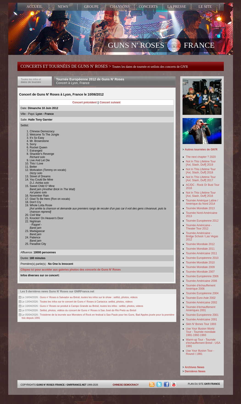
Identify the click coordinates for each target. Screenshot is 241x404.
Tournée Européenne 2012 (202, 220)
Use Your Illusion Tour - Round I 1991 (200, 352)
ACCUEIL (34, 6)
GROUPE (91, 6)
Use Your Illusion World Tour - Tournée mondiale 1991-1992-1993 (201, 332)
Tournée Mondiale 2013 (200, 208)
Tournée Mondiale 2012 (200, 244)
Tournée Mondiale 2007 (200, 271)
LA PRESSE (176, 6)
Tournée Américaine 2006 (201, 281)
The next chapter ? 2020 (201, 156)
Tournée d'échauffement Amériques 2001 (200, 308)
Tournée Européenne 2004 (202, 293)
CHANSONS (120, 6)
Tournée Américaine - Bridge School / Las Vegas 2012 (202, 236)
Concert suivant (110, 102)
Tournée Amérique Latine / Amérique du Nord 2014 (202, 202)
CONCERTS (148, 6)
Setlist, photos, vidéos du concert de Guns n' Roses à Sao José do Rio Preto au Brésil (88, 310)
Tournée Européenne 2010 (202, 258)
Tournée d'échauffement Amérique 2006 (200, 287)
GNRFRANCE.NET (76, 385)
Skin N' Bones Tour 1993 (201, 324)
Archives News (194, 367)
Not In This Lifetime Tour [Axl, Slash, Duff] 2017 (201, 178)
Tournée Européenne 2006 (202, 276)
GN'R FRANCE (212, 384)
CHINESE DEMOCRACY (126, 385)
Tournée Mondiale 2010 (200, 262)
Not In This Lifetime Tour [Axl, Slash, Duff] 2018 (201, 171)
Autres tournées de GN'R (201, 149)
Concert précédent (84, 102)
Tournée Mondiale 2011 (200, 248)
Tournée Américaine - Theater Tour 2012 (199, 227)
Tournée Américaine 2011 (201, 253)
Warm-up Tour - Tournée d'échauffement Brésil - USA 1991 (203, 343)
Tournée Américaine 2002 (201, 302)
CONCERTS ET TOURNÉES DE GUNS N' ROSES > (104, 66)
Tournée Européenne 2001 (202, 314)
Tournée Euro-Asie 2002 (201, 297)
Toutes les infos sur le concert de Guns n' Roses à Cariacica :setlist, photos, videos (86, 301)
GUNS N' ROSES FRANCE (161, 45)
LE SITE (205, 6)
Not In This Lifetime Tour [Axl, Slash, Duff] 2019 (201, 163)
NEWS (63, 6)
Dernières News (195, 371)
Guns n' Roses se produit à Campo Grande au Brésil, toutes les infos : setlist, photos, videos (91, 306)
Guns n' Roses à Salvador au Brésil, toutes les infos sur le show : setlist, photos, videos (89, 297)
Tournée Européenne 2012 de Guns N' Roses (90, 81)
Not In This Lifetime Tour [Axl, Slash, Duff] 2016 (201, 194)
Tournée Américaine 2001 (201, 319)
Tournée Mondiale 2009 (200, 267)
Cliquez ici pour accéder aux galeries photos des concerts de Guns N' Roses (71, 269)
